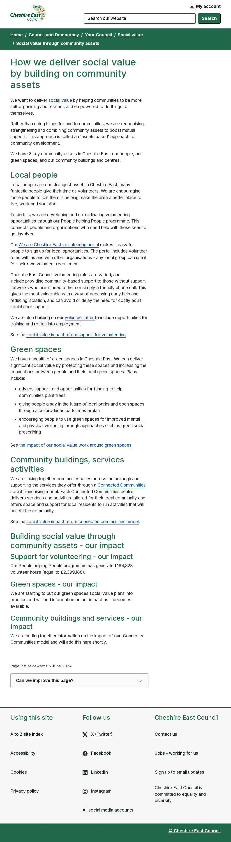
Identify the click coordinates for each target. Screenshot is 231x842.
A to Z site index (26, 734)
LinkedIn (99, 772)
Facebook (101, 753)
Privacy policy (24, 791)
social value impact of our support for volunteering (76, 334)
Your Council (98, 34)
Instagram (101, 791)
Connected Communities (121, 485)
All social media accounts (108, 810)
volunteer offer (80, 317)
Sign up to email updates (179, 772)
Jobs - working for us (176, 753)
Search (209, 18)
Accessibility (22, 753)
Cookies (18, 772)
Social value (130, 34)
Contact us (166, 734)
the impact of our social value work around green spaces (75, 445)
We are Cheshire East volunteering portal (58, 244)
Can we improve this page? (45, 680)
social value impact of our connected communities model (82, 521)
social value (60, 100)
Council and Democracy (54, 34)
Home (16, 34)
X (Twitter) (102, 734)
